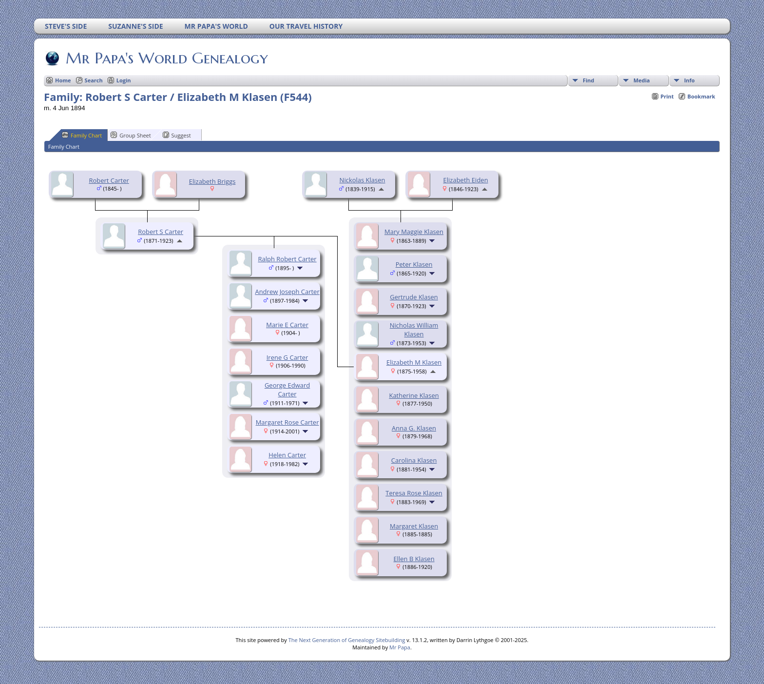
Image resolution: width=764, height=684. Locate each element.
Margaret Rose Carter (287, 422)
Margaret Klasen (414, 526)
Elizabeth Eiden (465, 180)
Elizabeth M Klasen (413, 362)
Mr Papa (399, 647)
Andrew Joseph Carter (287, 291)
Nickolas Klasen (362, 180)
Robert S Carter (160, 231)
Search (94, 80)
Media (641, 80)
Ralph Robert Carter (287, 258)
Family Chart (82, 135)
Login (123, 80)
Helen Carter (287, 454)
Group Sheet (131, 135)
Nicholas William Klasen (414, 329)
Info (689, 80)
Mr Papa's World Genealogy (166, 58)
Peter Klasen (414, 264)
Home (63, 80)
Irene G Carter (287, 357)
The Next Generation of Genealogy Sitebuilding (346, 640)
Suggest (177, 135)
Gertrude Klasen (414, 297)
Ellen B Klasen (414, 558)
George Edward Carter (287, 389)
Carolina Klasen (414, 460)
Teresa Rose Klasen (413, 493)
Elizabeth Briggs (212, 181)
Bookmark (701, 96)
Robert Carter (109, 180)
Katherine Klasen (414, 395)
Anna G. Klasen (414, 428)
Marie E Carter (287, 324)
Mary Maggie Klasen (413, 231)
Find (588, 80)
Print (667, 96)
